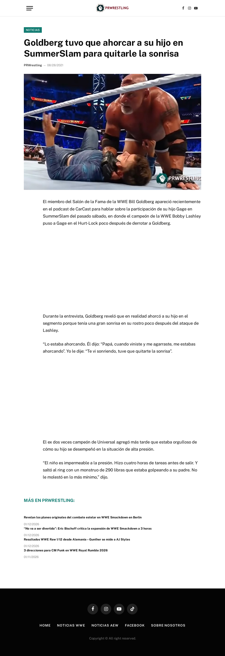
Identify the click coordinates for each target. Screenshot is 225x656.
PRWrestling (33, 65)
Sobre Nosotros (168, 625)
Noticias (33, 29)
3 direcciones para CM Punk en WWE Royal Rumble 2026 (66, 550)
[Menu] (29, 8)
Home (45, 625)
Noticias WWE (71, 625)
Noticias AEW (105, 625)
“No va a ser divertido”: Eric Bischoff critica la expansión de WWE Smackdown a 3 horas (88, 528)
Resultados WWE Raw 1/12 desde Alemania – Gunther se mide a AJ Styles (77, 539)
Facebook (135, 625)
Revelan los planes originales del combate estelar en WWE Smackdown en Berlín (83, 517)
